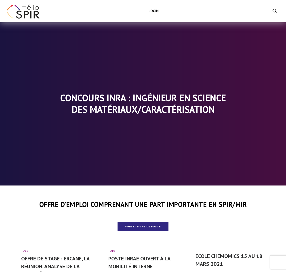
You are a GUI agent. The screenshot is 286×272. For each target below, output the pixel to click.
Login (154, 10)
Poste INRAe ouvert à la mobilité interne (139, 262)
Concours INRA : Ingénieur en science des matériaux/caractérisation (143, 103)
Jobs (25, 251)
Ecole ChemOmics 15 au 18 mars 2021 (229, 260)
